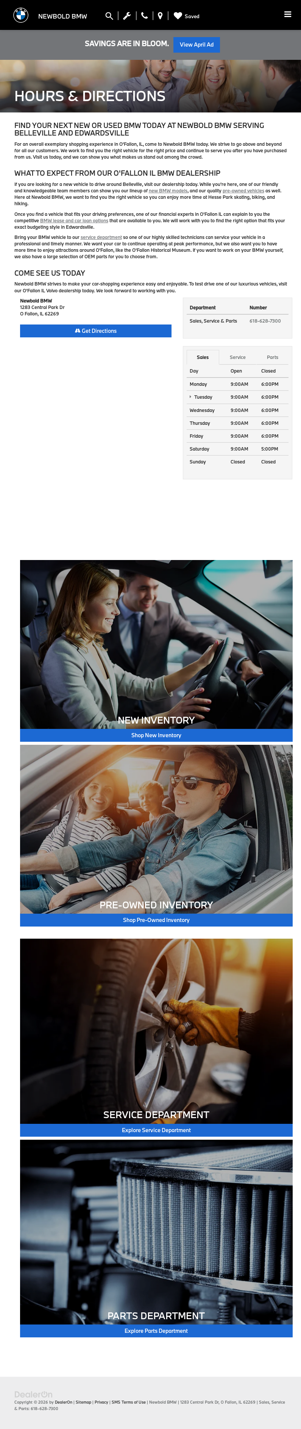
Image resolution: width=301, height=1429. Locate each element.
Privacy (101, 1402)
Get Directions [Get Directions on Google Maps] (96, 330)
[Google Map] (96, 440)
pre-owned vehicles (243, 190)
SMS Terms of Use (129, 1402)
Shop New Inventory (156, 735)
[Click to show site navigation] (287, 15)
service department (101, 237)
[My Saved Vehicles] (185, 16)
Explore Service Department (156, 1130)
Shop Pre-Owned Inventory (156, 920)
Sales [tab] (203, 357)
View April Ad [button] (197, 44)
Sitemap (83, 1402)
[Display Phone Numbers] (144, 17)
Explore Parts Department (156, 1330)
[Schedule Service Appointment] (127, 17)
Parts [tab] (272, 357)
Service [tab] (238, 357)
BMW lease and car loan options (74, 220)
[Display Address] (160, 17)
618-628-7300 (265, 321)
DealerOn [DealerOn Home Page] (63, 1402)
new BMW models (168, 190)
